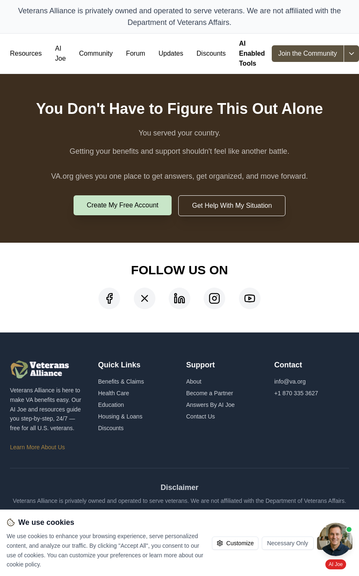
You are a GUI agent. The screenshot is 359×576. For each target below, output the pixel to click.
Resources (26, 53)
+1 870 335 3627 (296, 393)
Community (96, 53)
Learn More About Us (37, 447)
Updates (170, 53)
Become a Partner (209, 393)
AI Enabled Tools (252, 53)
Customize (235, 543)
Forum (135, 53)
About (194, 381)
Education (111, 404)
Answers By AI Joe (210, 404)
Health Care (113, 393)
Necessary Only (287, 543)
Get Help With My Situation (232, 205)
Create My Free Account (123, 205)
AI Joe (60, 53)
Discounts (211, 53)
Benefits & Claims (121, 381)
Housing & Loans (120, 416)
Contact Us (200, 416)
